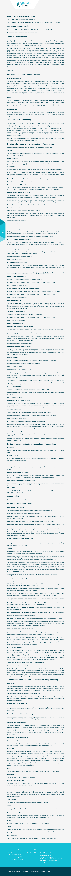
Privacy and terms (12, 854)
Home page (25, 871)
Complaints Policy (12, 859)
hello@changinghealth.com (47, 853)
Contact (43, 871)
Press (49, 871)
